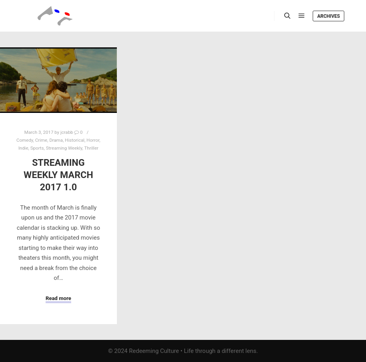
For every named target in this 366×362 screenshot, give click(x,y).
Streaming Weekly (64, 148)
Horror (92, 140)
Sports (37, 148)
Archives (328, 16)
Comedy (25, 140)
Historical (74, 140)
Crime (41, 140)
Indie (23, 148)
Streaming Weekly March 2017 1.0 (58, 174)
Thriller (91, 148)
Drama (56, 140)
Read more (58, 298)
